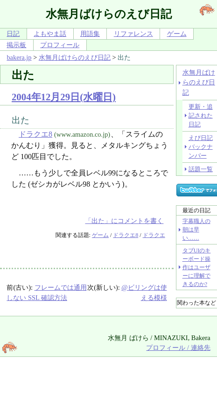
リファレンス (133, 33)
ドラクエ (154, 235)
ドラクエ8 (35, 134)
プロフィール (59, 45)
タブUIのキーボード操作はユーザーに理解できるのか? (196, 267)
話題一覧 (201, 169)
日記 (13, 33)
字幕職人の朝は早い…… (196, 229)
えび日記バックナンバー (201, 147)
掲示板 (16, 45)
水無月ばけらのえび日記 (75, 57)
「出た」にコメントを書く (124, 220)
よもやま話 (50, 33)
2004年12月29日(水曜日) (64, 96)
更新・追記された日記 (201, 115)
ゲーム (177, 33)
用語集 (90, 33)
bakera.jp (19, 57)
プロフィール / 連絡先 (178, 347)
